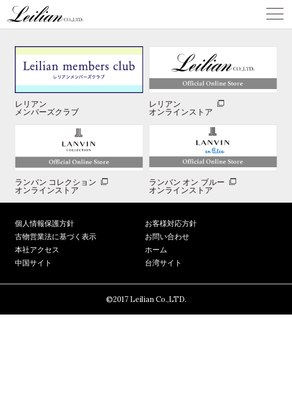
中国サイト (33, 263)
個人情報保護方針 (44, 223)
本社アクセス (37, 249)
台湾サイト (163, 263)
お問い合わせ (167, 236)
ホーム (156, 249)
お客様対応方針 (171, 223)
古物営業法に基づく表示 (55, 236)
